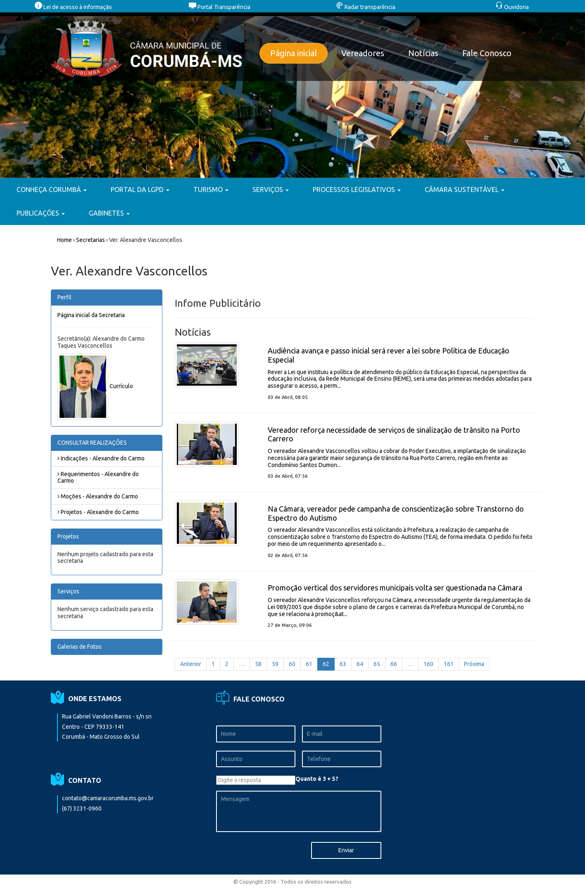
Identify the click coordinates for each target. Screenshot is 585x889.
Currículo (121, 386)
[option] (292, 95)
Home (64, 240)
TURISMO (210, 189)
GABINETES (109, 213)
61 (309, 664)
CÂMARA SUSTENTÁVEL (464, 189)
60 (292, 664)
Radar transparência (365, 7)
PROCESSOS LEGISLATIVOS (357, 189)
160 (428, 664)
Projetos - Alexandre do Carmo (98, 512)
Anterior (190, 664)
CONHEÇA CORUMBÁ (52, 189)
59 (275, 664)
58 (258, 664)
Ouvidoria (512, 7)
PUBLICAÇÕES (41, 213)
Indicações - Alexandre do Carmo (101, 458)
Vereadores (362, 53)
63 (343, 664)
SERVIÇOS (270, 189)
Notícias (423, 53)
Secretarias (90, 240)
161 (449, 664)
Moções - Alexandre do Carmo (97, 496)
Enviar (346, 850)
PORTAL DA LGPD (140, 189)
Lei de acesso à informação (73, 7)
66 (393, 664)
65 (376, 664)
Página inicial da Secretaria (91, 315)
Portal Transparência (219, 7)
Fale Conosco (486, 53)
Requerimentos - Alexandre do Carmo (98, 477)
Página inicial (293, 53)
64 (360, 664)
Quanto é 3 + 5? (316, 778)
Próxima (474, 664)
